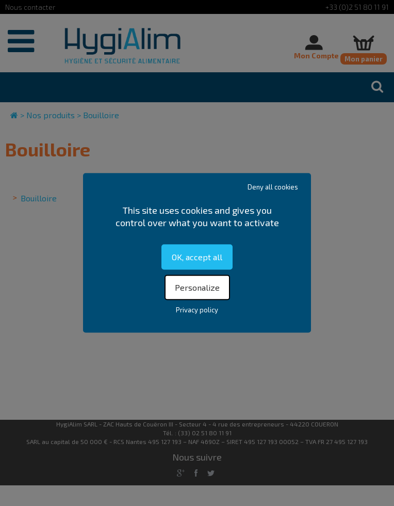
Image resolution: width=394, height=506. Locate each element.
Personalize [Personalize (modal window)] (197, 288)
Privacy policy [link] (197, 310)
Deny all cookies (273, 187)
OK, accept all (197, 257)
